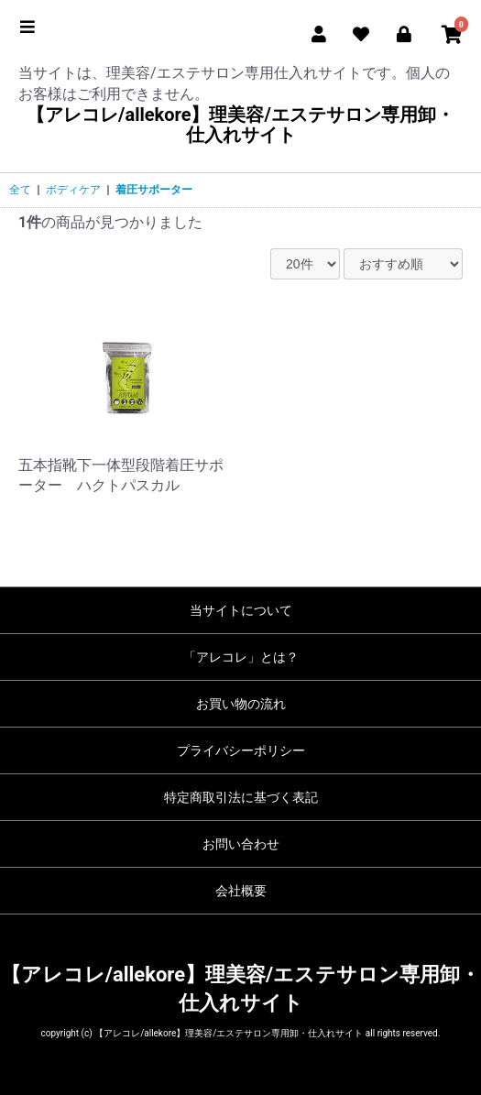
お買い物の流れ (241, 703)
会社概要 (241, 890)
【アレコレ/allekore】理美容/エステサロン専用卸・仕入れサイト (240, 124)
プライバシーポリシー (241, 750)
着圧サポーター (153, 189)
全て (20, 189)
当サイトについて (241, 610)
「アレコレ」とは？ (241, 657)
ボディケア (73, 189)
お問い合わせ (240, 844)
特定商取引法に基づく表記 (241, 797)
